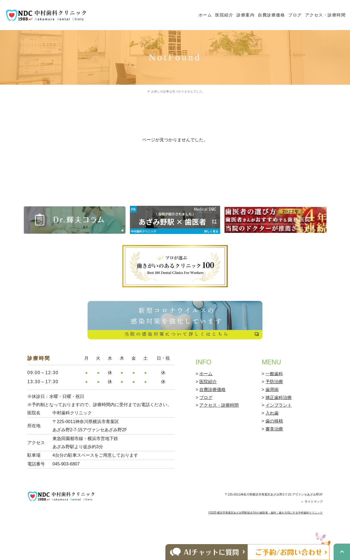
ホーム (205, 15)
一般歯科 (274, 397)
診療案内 (246, 15)
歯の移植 (274, 444)
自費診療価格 (271, 15)
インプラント (279, 428)
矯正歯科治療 (279, 420)
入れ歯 (272, 436)
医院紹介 (224, 15)
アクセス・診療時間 (325, 15)
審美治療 (274, 452)
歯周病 (272, 413)
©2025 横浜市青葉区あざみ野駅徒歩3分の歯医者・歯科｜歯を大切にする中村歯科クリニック (265, 535)
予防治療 (274, 405)
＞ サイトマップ (312, 525)
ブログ (295, 15)
